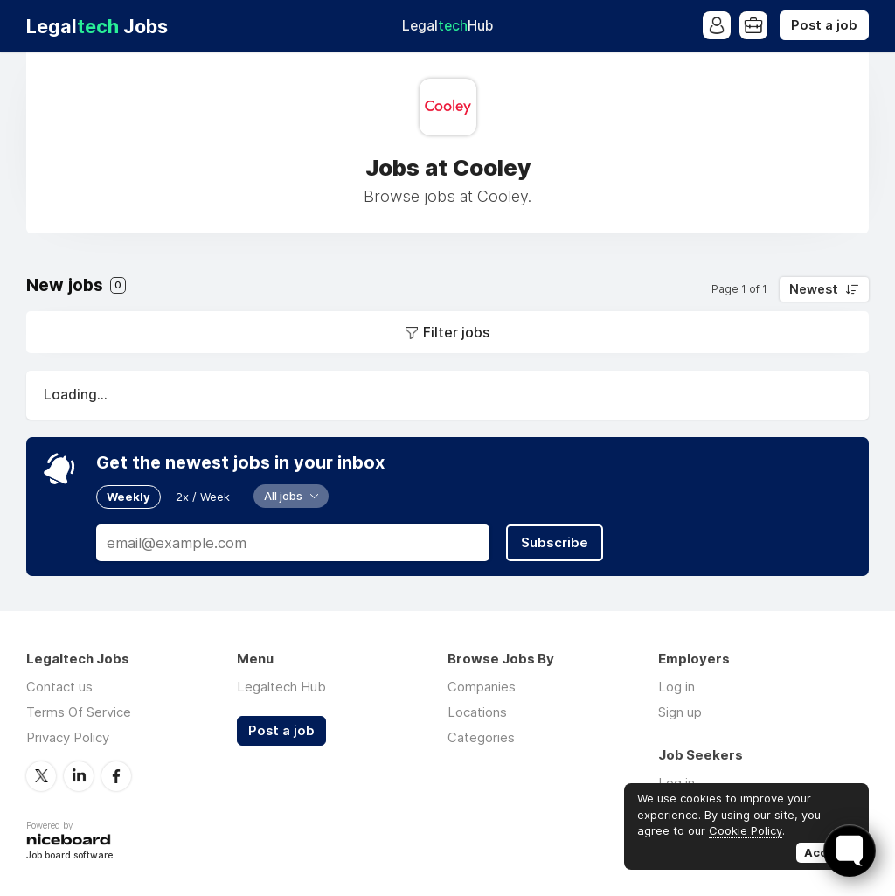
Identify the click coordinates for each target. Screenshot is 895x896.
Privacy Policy (67, 737)
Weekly (128, 497)
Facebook (116, 776)
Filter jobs (456, 332)
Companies (482, 686)
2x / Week (203, 497)
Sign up (680, 712)
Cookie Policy (745, 830)
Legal (447, 25)
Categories (481, 737)
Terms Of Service (78, 712)
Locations (477, 712)
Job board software (69, 856)
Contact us (59, 686)
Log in (676, 686)
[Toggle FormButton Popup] (849, 850)
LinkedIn (79, 776)
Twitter (41, 776)
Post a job (824, 25)
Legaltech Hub (281, 686)
